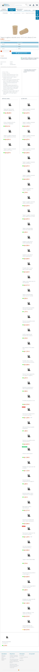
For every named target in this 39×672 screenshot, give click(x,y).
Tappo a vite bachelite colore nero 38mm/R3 (28, 229)
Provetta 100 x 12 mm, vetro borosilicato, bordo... (29, 361)
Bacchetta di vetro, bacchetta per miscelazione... (27, 507)
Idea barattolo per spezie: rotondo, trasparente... (28, 308)
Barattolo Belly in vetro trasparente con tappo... (28, 494)
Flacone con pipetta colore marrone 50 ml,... (29, 441)
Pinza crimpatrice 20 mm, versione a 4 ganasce (9, 123)
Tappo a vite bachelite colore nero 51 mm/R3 (28, 295)
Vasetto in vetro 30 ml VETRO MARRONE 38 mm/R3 (28, 242)
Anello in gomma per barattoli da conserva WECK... (27, 335)
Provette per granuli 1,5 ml (29, 400)
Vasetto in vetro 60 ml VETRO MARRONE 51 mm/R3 (28, 255)
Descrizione (3, 66)
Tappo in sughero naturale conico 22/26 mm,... (29, 176)
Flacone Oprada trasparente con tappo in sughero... (28, 480)
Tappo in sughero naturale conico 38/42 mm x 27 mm (10, 136)
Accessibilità (22, 655)
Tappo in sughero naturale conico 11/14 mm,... (29, 123)
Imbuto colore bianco (27, 453)
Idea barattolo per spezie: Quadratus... (28, 427)
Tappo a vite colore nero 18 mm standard (29, 282)
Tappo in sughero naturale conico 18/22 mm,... (29, 149)
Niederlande (4, 658)
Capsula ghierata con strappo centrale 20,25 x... (28, 626)
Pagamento (22, 660)
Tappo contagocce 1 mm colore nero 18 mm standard (28, 613)
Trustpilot (2, 55)
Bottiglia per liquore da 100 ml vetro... (29, 467)
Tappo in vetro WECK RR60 (29, 559)
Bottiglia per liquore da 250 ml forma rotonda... (29, 600)
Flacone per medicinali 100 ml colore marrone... (29, 533)
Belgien (3, 659)
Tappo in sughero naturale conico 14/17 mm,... (10, 149)
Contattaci (21, 658)
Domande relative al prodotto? (29, 69)
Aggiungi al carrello (21, 53)
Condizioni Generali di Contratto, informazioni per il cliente (14, 656)
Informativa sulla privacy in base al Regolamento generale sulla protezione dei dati (14, 661)
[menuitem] (2, 0)
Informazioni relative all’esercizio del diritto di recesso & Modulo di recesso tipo (14, 666)
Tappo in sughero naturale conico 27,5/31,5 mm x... (29, 202)
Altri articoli (9, 66)
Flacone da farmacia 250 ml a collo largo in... (29, 573)
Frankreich (3, 656)
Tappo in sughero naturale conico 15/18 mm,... (29, 162)
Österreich (3, 655)
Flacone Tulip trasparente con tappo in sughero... (28, 374)
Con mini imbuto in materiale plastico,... (27, 547)
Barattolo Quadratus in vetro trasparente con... (28, 388)
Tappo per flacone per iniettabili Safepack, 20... (9, 109)
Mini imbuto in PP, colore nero (28, 348)
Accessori (14, 66)
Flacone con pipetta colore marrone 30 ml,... (29, 321)
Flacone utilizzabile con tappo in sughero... (28, 189)
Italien (3, 657)
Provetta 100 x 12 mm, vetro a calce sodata (28, 268)
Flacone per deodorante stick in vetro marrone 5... (28, 520)
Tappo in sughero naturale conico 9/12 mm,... (29, 109)
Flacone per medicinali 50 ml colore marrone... (28, 414)
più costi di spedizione (6, 40)
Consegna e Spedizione (24, 657)
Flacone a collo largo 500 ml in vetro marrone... (29, 586)
